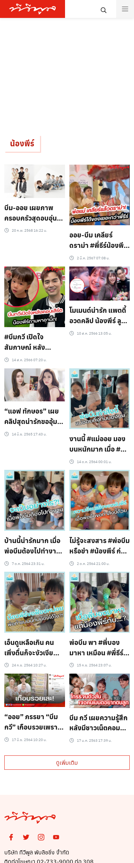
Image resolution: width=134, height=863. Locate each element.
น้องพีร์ (22, 143)
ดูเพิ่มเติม (67, 762)
